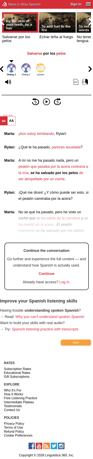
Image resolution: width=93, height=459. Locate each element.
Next (76, 342)
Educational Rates (17, 373)
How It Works (13, 394)
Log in (64, 282)
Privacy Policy (14, 423)
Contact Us (12, 410)
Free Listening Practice (20, 398)
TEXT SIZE (8, 115)
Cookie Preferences (18, 435)
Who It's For (12, 390)
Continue (47, 274)
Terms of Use (13, 427)
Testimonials (13, 406)
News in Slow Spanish (11, 4)
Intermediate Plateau (19, 402)
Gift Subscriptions (16, 376)
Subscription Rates (17, 369)
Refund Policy (14, 431)
